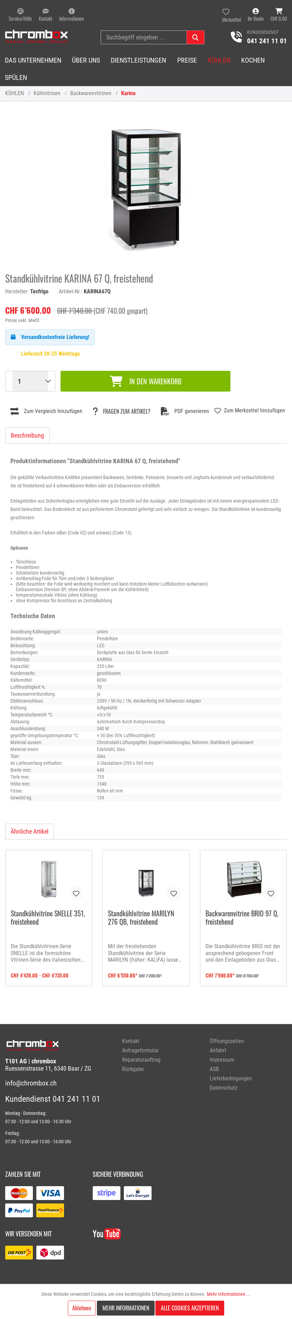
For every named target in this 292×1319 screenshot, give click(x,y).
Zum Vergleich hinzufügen (46, 411)
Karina (128, 93)
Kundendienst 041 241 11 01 (52, 1099)
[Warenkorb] (279, 15)
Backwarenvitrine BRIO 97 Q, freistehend (242, 918)
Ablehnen (81, 1308)
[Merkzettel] (231, 15)
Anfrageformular (140, 1050)
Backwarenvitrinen (90, 93)
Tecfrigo (39, 291)
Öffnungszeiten (227, 1041)
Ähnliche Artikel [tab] (29, 831)
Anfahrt (218, 1050)
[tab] (27, 435)
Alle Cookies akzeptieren (190, 1308)
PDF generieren (185, 411)
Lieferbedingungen (231, 1078)
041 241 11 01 (267, 41)
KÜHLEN (14, 93)
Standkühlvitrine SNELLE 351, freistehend (48, 918)
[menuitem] (160, 1041)
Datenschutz (223, 1087)
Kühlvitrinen (47, 93)
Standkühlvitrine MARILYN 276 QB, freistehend (141, 918)
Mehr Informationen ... (228, 1294)
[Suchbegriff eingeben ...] (144, 37)
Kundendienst (263, 32)
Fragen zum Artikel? (121, 411)
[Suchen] (195, 37)
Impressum (222, 1059)
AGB (214, 1069)
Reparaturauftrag (141, 1059)
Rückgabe (133, 1069)
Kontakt (130, 1041)
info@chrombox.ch (31, 1083)
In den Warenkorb (145, 381)
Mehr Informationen (125, 1308)
